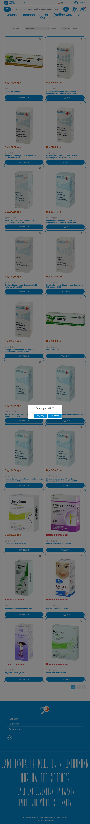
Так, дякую (40, 416)
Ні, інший (55, 416)
